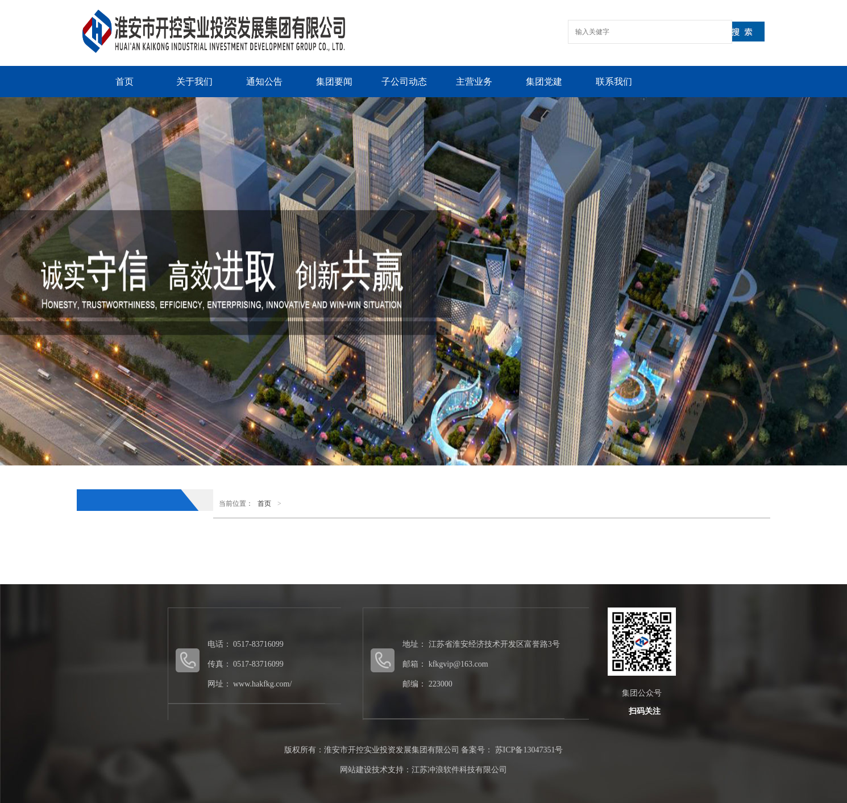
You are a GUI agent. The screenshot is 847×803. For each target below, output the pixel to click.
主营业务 (474, 81)
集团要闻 (334, 81)
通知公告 (264, 81)
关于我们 (194, 81)
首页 (124, 81)
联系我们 (614, 81)
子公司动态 (404, 81)
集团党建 (544, 81)
